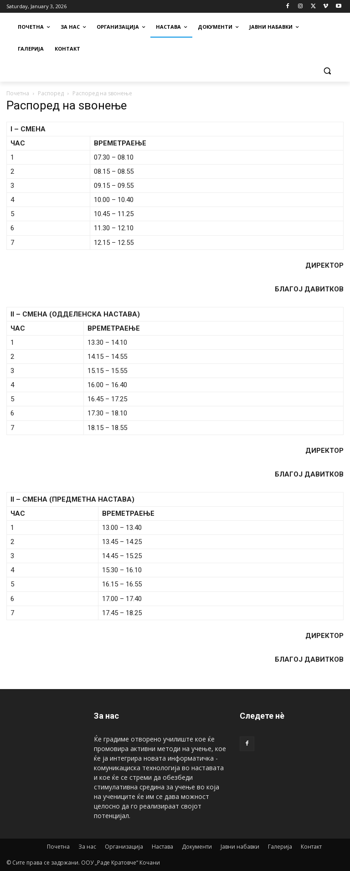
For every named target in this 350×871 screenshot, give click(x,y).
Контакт (311, 846)
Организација (124, 846)
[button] (327, 71)
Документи (197, 846)
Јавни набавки (240, 846)
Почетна (17, 93)
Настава (162, 846)
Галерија (280, 846)
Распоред (51, 93)
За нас (87, 846)
